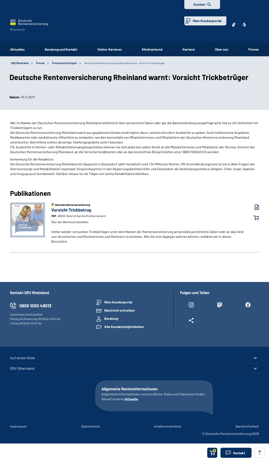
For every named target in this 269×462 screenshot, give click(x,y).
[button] (236, 453)
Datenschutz (90, 426)
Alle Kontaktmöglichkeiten (124, 327)
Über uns (221, 49)
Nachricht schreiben (119, 310)
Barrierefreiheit (247, 426)
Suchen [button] (199, 4)
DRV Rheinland (22, 368)
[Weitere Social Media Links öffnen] (191, 321)
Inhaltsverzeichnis (167, 426)
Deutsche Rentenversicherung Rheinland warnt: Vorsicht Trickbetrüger (124, 63)
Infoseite (131, 399)
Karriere (189, 49)
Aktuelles (17, 49)
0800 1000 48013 (35, 305)
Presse (253, 49)
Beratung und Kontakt (61, 49)
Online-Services (110, 49)
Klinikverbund (152, 49)
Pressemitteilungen (64, 63)
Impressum (18, 426)
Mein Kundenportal (207, 21)
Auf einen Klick (22, 358)
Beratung (111, 318)
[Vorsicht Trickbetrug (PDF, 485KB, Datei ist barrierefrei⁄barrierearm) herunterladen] (253, 207)
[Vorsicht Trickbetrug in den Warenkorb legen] (253, 217)
